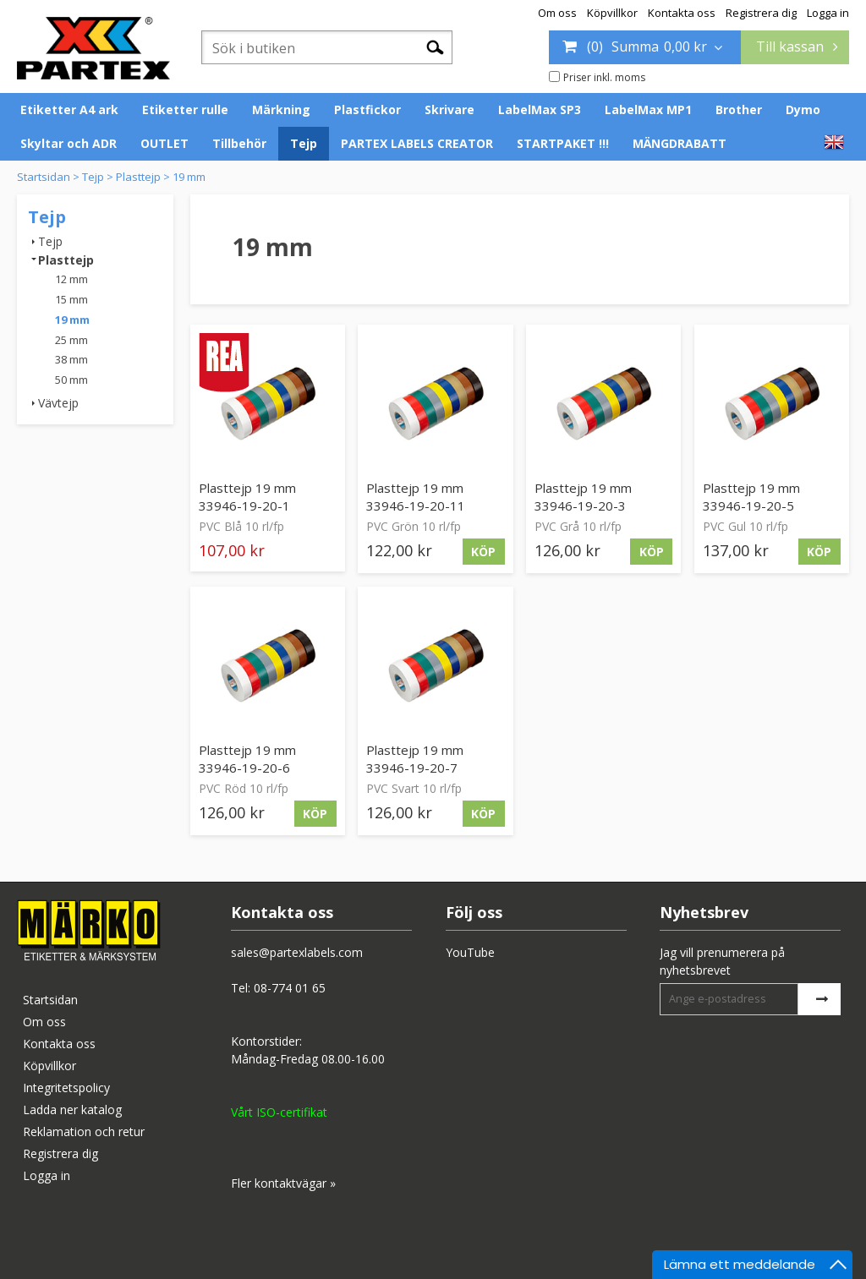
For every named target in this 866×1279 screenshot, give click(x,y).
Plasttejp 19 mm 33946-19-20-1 (247, 496)
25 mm (71, 339)
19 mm (189, 176)
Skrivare (449, 109)
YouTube (470, 952)
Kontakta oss (681, 12)
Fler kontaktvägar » (283, 1183)
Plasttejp (138, 176)
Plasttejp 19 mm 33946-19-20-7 (414, 758)
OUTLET (164, 143)
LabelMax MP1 (648, 109)
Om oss (557, 12)
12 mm (71, 279)
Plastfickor (367, 109)
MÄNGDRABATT (679, 143)
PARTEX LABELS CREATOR (417, 143)
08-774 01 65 (290, 988)
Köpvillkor (612, 12)
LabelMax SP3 (539, 109)
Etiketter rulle (185, 109)
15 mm (71, 299)
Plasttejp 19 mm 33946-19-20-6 (247, 758)
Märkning (281, 109)
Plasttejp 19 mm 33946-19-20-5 (751, 496)
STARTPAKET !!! (563, 143)
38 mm (71, 359)
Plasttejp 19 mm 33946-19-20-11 (415, 496)
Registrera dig (761, 12)
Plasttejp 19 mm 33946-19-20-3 (583, 496)
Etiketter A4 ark (69, 109)
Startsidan (43, 176)
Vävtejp (58, 403)
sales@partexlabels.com (297, 952)
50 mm (71, 379)
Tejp (303, 143)
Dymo (803, 109)
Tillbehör (239, 143)
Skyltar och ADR (68, 143)
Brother (738, 109)
